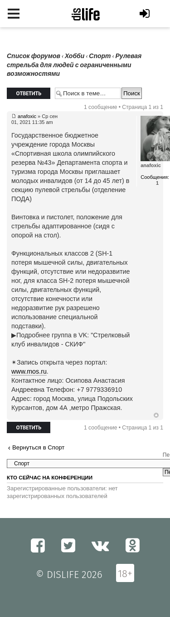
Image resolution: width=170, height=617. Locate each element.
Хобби (74, 56)
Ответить (28, 93)
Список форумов (33, 56)
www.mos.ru (29, 371)
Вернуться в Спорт (38, 447)
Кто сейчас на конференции (49, 477)
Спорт (100, 56)
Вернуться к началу (156, 415)
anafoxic (27, 116)
